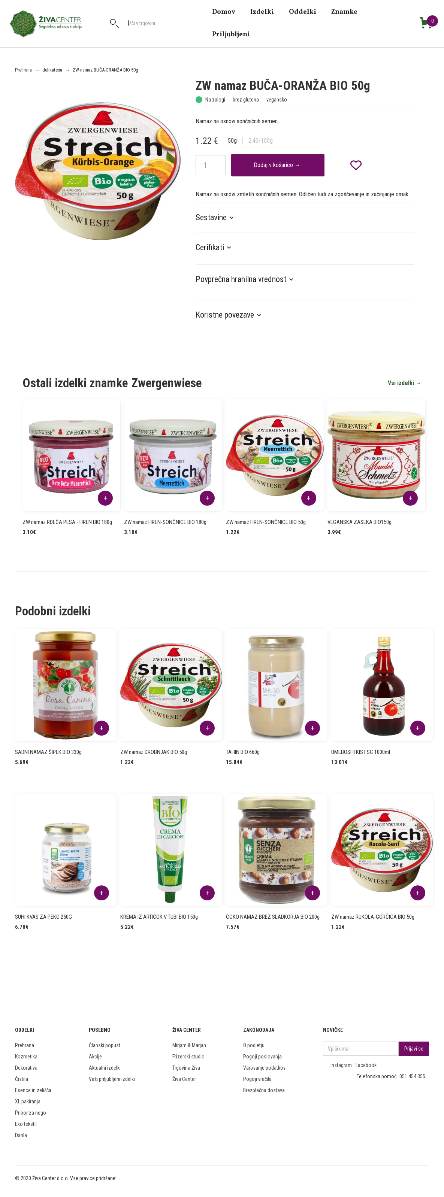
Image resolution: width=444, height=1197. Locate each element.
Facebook (366, 1065)
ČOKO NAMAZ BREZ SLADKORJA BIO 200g (273, 916)
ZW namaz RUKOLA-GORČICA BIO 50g (372, 916)
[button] (219, 217)
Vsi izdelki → (405, 383)
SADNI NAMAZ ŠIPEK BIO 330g (48, 752)
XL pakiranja (27, 1101)
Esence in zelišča (33, 1090)
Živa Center (184, 1079)
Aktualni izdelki (105, 1068)
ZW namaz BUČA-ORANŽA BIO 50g (105, 70)
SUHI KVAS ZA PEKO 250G (43, 916)
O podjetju (254, 1045)
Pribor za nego (30, 1113)
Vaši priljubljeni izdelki (112, 1079)
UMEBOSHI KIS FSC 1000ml (360, 752)
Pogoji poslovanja (262, 1057)
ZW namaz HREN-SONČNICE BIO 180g (165, 522)
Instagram (341, 1065)
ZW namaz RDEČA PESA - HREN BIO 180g (67, 522)
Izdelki (262, 11)
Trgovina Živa (186, 1068)
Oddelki (302, 11)
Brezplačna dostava (264, 1090)
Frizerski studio (188, 1057)
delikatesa (52, 70)
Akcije (95, 1057)
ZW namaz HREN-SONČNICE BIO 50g (266, 522)
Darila (21, 1135)
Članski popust (104, 1045)
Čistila (21, 1079)
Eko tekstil (26, 1124)
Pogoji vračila (257, 1079)
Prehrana (23, 70)
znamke (344, 11)
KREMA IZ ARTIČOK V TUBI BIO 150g (159, 916)
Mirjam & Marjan (189, 1045)
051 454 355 (412, 1076)
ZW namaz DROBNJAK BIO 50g (153, 752)
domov (223, 11)
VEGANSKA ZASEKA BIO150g (359, 522)
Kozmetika (26, 1057)
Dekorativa (26, 1068)
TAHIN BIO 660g (243, 752)
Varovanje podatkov (264, 1068)
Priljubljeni (231, 34)
